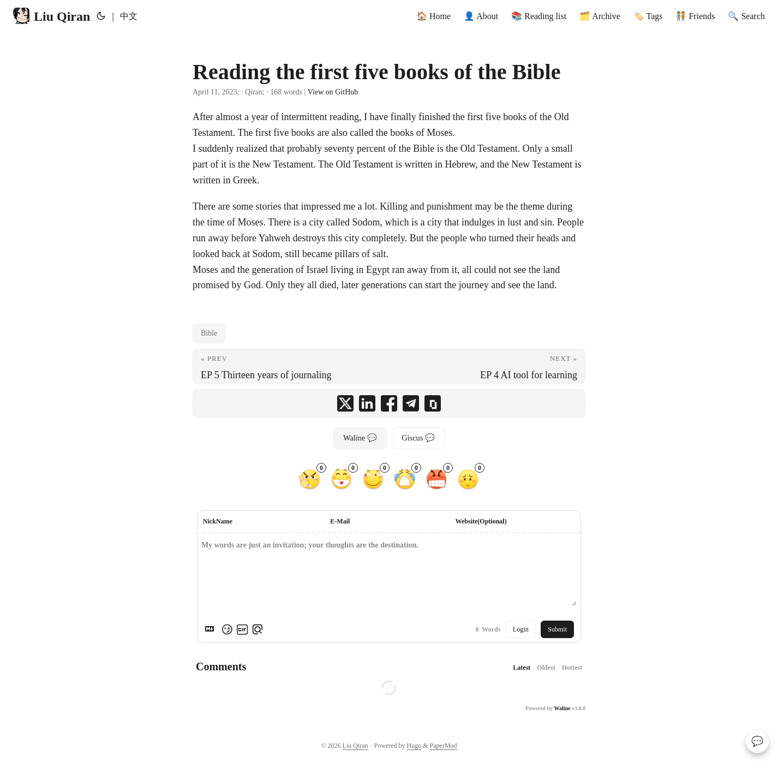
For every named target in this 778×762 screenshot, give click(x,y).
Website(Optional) (481, 521)
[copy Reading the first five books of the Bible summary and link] (432, 403)
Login (521, 629)
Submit (557, 629)
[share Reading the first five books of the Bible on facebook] (389, 403)
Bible (209, 333)
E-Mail (340, 521)
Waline (562, 708)
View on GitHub (333, 92)
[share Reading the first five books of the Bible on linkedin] (367, 403)
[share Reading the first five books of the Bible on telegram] (411, 403)
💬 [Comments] (757, 741)
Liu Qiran (51, 16)
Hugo (414, 745)
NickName (217, 521)
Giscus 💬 (418, 437)
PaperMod (443, 745)
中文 (128, 16)
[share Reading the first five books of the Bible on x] (345, 403)
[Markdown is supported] (211, 629)
